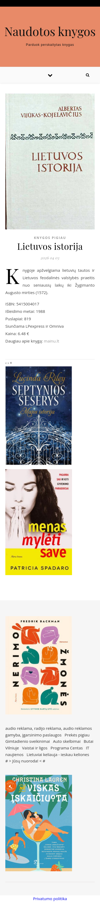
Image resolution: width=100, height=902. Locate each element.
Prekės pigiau (77, 734)
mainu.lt (51, 341)
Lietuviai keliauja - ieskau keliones (58, 754)
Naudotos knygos (49, 31)
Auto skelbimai (67, 741)
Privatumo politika (50, 898)
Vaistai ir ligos (34, 747)
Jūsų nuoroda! (25, 760)
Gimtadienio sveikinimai (27, 741)
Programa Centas (67, 747)
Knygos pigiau (50, 238)
